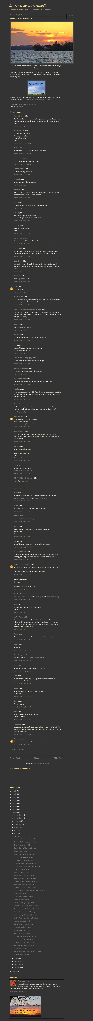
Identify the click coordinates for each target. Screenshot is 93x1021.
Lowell (16, 286)
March (16, 961)
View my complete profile (18, 991)
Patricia (16, 225)
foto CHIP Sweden (20, 378)
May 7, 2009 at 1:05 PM (22, 185)
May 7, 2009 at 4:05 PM (22, 305)
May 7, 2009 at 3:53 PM (22, 282)
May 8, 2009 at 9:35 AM (22, 629)
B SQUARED (18, 516)
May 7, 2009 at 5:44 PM (22, 461)
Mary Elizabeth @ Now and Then (25, 424)
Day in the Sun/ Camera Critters (25, 848)
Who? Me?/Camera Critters (23, 897)
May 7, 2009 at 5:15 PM (22, 412)
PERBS (16, 148)
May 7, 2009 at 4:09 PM (22, 320)
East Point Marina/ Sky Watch (24, 854)
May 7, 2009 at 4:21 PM (22, 353)
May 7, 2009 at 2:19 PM (22, 233)
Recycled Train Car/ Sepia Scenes (26, 906)
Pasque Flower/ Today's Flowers (25, 942)
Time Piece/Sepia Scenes (23, 933)
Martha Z (17, 276)
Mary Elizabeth (19, 416)
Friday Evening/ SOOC (22, 869)
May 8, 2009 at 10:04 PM (22, 696)
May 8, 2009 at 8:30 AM (22, 589)
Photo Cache (18, 297)
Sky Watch (19, 107)
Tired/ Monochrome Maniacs (24, 945)
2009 (14, 812)
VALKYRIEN (18, 248)
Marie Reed (18, 189)
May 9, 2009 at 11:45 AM (22, 734)
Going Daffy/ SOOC (21, 948)
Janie (16, 676)
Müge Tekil (18, 724)
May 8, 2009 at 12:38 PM (22, 671)
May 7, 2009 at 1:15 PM (22, 208)
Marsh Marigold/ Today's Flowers (25, 915)
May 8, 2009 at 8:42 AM (22, 600)
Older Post (58, 758)
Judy (15, 202)
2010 (14, 809)
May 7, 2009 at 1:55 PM (22, 221)
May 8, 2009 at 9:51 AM (22, 640)
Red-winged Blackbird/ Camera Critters (27, 951)
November (18, 818)
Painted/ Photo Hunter (21, 900)
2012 (14, 803)
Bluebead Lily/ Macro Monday (24, 884)
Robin (16, 644)
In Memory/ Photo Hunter (22, 927)
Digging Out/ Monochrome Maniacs (26, 842)
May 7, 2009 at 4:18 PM (22, 340)
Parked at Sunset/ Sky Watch (24, 875)
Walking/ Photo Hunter (22, 954)
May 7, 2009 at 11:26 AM (22, 154)
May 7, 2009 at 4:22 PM (22, 364)
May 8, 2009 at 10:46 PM (22, 707)
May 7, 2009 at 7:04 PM (22, 473)
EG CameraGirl (24, 981)
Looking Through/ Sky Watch (24, 903)
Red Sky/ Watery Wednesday (24, 860)
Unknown (17, 739)
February (17, 964)
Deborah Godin (19, 431)
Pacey (16, 505)
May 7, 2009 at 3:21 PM (22, 256)
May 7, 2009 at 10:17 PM (22, 547)
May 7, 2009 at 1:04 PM (22, 174)
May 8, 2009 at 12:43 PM (22, 684)
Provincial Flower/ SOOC (22, 894)
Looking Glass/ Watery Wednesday (26, 881)
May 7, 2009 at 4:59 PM (22, 399)
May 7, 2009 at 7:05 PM (22, 488)
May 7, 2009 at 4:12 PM (22, 330)
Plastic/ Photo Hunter (21, 872)
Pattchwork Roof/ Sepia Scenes (25, 878)
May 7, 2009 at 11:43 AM (22, 164)
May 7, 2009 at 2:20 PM (22, 244)
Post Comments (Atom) (41, 764)
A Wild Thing (18, 617)
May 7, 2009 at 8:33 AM (22, 126)
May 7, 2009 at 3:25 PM (22, 271)
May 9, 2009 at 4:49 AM (22, 719)
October (17, 821)
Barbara (17, 688)
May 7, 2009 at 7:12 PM (22, 501)
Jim (15, 465)
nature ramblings (20, 551)
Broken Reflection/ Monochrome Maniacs (28, 866)
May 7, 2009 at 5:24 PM (22, 427)
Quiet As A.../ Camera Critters (24, 924)
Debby (16, 604)
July (16, 830)
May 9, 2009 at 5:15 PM (22, 745)
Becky (16, 526)
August (17, 827)
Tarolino (17, 389)
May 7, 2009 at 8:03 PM (22, 522)
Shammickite (18, 116)
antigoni (17, 179)
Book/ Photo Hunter (21, 851)
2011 (14, 806)
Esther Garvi (18, 158)
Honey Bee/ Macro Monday (23, 939)
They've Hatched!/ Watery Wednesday (27, 909)
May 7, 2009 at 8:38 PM (22, 536)
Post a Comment (18, 749)
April (16, 958)
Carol (16, 493)
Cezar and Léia (19, 131)
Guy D (16, 446)
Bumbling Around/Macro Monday (25, 863)
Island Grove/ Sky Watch (22, 930)
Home (36, 758)
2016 (14, 791)
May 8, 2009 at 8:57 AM (22, 612)
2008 (14, 971)
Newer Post (15, 758)
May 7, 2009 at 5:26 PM (22, 441)
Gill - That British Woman (23, 478)
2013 (14, 800)
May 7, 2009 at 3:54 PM (22, 292)
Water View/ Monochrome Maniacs (26, 918)
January (17, 967)
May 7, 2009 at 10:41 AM (22, 143)
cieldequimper (19, 169)
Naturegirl (17, 334)
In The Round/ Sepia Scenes (24, 857)
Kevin (16, 665)
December (18, 815)
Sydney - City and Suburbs (23, 470)
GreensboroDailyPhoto (22, 564)
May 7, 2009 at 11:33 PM (22, 574)
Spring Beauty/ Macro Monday (24, 912)
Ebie (15, 541)
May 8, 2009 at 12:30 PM (22, 661)
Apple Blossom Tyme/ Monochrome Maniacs (29, 890)
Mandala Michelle (20, 594)
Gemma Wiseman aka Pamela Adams (27, 309)
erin (15, 345)
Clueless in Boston (21, 368)
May (16, 836)
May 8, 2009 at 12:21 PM (22, 650)
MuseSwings (18, 655)
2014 (14, 797)
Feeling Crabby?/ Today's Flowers (25, 887)
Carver (16, 634)
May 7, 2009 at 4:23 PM (22, 374)
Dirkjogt (17, 324)
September (18, 824)
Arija (15, 711)
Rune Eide (17, 261)
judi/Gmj (17, 213)
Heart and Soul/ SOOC (22, 921)
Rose (15, 701)
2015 (14, 794)
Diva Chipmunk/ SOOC (22, 845)
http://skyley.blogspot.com (41, 99)
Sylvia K (17, 404)
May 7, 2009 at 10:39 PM (22, 560)
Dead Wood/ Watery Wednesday (25, 936)
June (16, 833)
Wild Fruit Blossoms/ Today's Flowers (27, 839)
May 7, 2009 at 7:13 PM (22, 511)
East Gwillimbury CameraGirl (28, 5)
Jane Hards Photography (23, 358)
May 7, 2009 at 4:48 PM (22, 384)
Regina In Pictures (20, 458)
